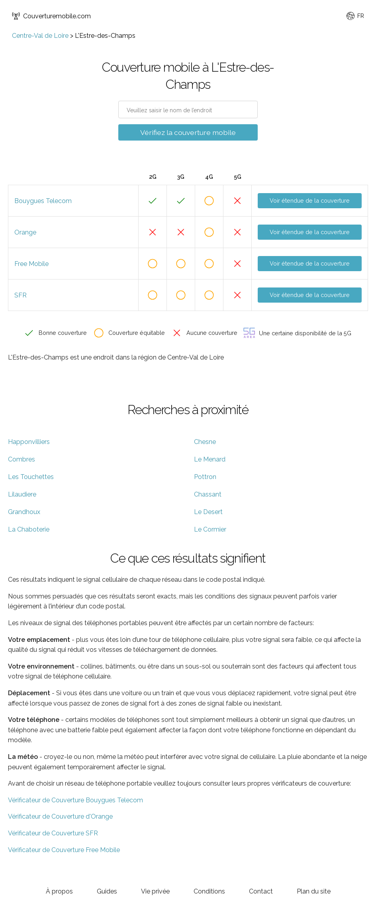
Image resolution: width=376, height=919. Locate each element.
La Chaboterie (28, 529)
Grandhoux (24, 512)
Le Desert (208, 512)
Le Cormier (210, 529)
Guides (107, 891)
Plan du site (314, 891)
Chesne (205, 442)
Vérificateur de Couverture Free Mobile (64, 850)
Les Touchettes (31, 477)
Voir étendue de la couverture (310, 200)
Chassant (207, 494)
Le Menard (209, 459)
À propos (59, 891)
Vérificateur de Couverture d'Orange (60, 816)
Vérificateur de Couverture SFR (53, 833)
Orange (25, 232)
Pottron (205, 477)
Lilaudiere (22, 494)
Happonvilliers (29, 442)
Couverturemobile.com (51, 16)
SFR (20, 295)
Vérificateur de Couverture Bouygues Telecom (75, 800)
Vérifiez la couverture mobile (188, 132)
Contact (261, 891)
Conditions (209, 891)
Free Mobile (31, 264)
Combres (21, 459)
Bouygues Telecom (43, 201)
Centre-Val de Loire (40, 35)
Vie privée (155, 891)
